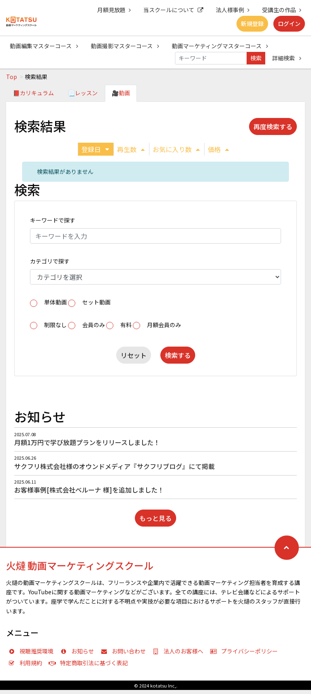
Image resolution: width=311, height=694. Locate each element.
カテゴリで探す (50, 261)
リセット (134, 355)
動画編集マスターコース (44, 46)
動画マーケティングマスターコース (220, 46)
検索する (178, 355)
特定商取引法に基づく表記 (90, 663)
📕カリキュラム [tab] (33, 93)
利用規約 (27, 663)
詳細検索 (286, 58)
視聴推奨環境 (32, 651)
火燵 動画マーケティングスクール (79, 565)
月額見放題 (114, 10)
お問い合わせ (125, 651)
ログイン (289, 23)
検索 (256, 58)
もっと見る (155, 518)
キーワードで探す (52, 220)
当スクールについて (173, 10)
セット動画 (96, 302)
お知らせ (79, 651)
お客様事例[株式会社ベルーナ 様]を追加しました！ (89, 490)
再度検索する (272, 126)
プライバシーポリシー (246, 651)
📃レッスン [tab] (83, 93)
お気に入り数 (176, 149)
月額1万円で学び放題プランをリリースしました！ (87, 442)
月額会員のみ (164, 325)
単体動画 (55, 302)
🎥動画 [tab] (121, 93)
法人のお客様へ (179, 651)
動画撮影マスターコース (125, 46)
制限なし (55, 325)
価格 (218, 149)
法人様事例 (232, 10)
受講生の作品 (281, 10)
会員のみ (93, 325)
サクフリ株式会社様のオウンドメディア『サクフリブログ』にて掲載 (114, 466)
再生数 (131, 149)
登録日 (95, 149)
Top (11, 77)
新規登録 (252, 23)
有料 (126, 325)
